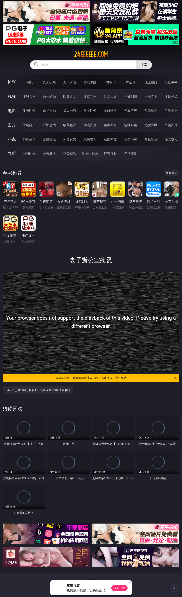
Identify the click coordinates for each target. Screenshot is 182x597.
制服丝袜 (110, 110)
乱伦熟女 (150, 110)
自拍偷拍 (49, 96)
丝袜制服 (130, 96)
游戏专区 (89, 82)
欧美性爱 (89, 110)
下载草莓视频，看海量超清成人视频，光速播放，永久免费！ (115, 377)
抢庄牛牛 (171, 82)
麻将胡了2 (110, 82)
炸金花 (130, 82)
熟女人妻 (110, 96)
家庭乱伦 (49, 139)
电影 (12, 110)
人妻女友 (69, 139)
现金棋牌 (150, 82)
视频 (12, 96)
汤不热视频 (90, 153)
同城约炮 (29, 153)
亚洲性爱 (29, 110)
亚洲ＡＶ (29, 96)
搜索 (144, 64)
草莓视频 (69, 153)
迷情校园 (110, 139)
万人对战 (69, 82)
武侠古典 (89, 139)
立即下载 (119, 588)
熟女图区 (150, 125)
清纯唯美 (130, 125)
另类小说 (130, 139)
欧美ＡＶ (69, 96)
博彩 (12, 82)
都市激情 (29, 139)
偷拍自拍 (49, 110)
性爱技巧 (171, 139)
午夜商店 (49, 153)
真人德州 (49, 82)
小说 (12, 139)
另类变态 (171, 110)
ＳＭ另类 (171, 96)
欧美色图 (69, 125)
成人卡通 (69, 110)
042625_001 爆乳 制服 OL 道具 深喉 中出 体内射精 (37, 390)
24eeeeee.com (91, 54)
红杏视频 (110, 153)
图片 (12, 125)
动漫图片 (89, 125)
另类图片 (171, 125)
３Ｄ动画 (89, 96)
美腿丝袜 (110, 125)
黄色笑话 (150, 139)
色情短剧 (130, 153)
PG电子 (29, 82)
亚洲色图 (49, 125)
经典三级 (130, 110)
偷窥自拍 (29, 125)
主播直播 (150, 96)
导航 (12, 153)
